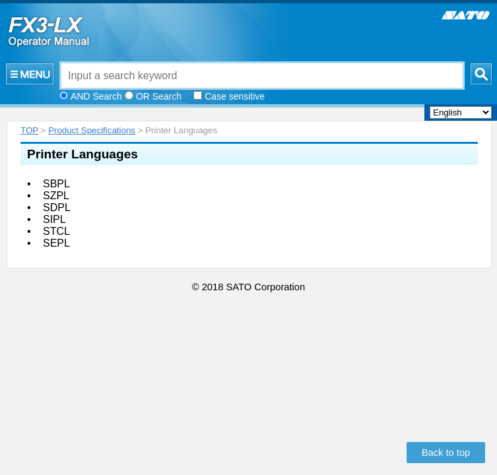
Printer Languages (82, 154)
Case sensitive (235, 96)
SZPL (56, 195)
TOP (29, 130)
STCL (56, 231)
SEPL (56, 243)
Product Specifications (91, 130)
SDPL (57, 207)
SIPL (54, 219)
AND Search (96, 96)
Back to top (446, 452)
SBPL (56, 183)
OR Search (159, 96)
